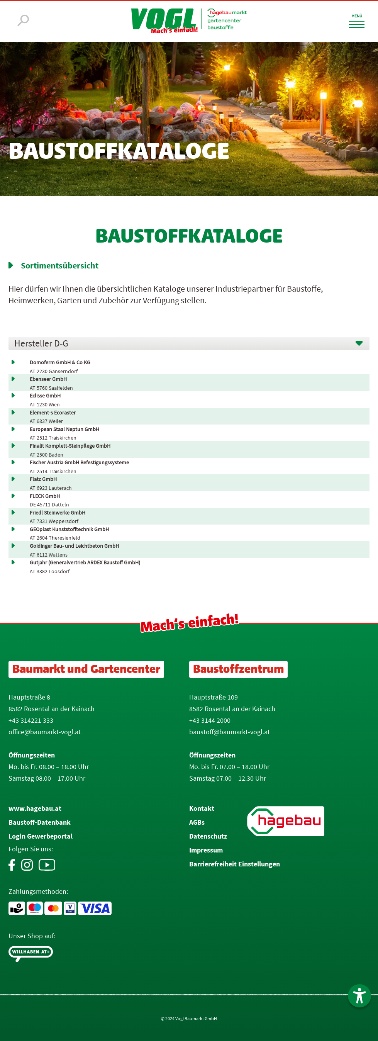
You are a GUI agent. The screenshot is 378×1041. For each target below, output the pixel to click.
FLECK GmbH (45, 496)
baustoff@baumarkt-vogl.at (229, 731)
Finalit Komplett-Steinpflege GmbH (70, 446)
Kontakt (201, 808)
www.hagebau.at (34, 808)
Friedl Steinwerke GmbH (57, 512)
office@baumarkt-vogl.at (44, 731)
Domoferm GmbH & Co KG (60, 362)
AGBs (197, 822)
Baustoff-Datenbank (39, 822)
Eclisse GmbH (45, 395)
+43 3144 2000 (210, 720)
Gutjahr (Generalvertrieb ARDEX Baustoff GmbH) (85, 562)
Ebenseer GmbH (48, 379)
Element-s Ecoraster (53, 412)
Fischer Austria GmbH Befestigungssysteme (79, 462)
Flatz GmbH (43, 479)
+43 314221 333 (30, 720)
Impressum (206, 850)
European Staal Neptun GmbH (64, 429)
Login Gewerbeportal (40, 836)
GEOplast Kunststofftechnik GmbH (69, 529)
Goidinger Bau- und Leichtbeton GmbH (74, 546)
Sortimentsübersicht (59, 265)
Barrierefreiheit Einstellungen (234, 863)
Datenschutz (208, 836)
